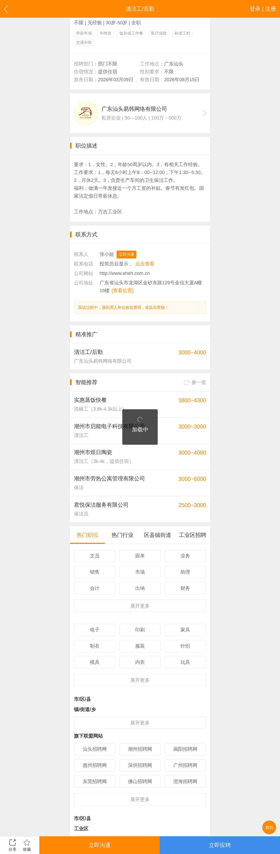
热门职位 (87, 535)
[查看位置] (122, 290)
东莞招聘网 (95, 781)
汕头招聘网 (95, 749)
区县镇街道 (157, 535)
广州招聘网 (185, 765)
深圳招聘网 (140, 765)
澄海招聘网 (185, 781)
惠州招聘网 (95, 765)
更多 (140, 606)
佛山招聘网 (140, 781)
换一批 (195, 382)
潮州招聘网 (140, 749)
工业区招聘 (192, 535)
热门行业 (122, 535)
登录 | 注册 (263, 9)
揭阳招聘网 (185, 749)
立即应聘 (220, 845)
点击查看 (144, 264)
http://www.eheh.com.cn (125, 273)
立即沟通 (126, 254)
